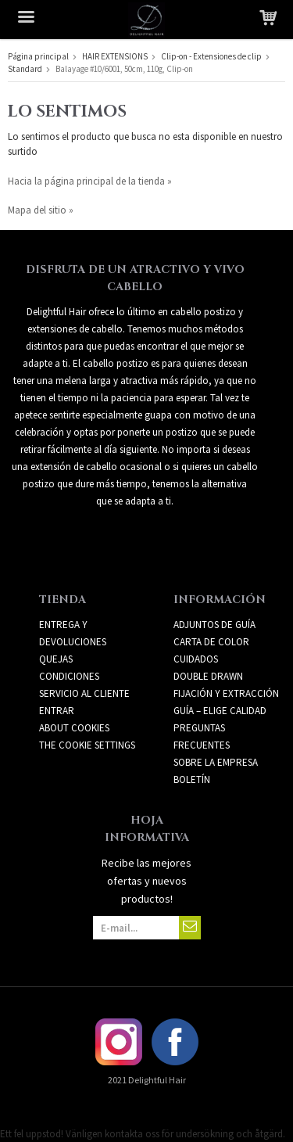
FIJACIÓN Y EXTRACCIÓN (226, 693)
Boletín (191, 779)
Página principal (38, 56)
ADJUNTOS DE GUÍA (214, 624)
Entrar (56, 710)
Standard (25, 68)
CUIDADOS (195, 659)
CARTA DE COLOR (211, 641)
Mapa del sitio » (40, 210)
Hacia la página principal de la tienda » (90, 181)
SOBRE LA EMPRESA (215, 762)
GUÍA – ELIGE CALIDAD (219, 710)
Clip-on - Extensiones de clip (211, 56)
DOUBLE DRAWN (208, 676)
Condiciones (69, 676)
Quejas (56, 659)
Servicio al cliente (84, 693)
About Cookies (74, 727)
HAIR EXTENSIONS (115, 56)
